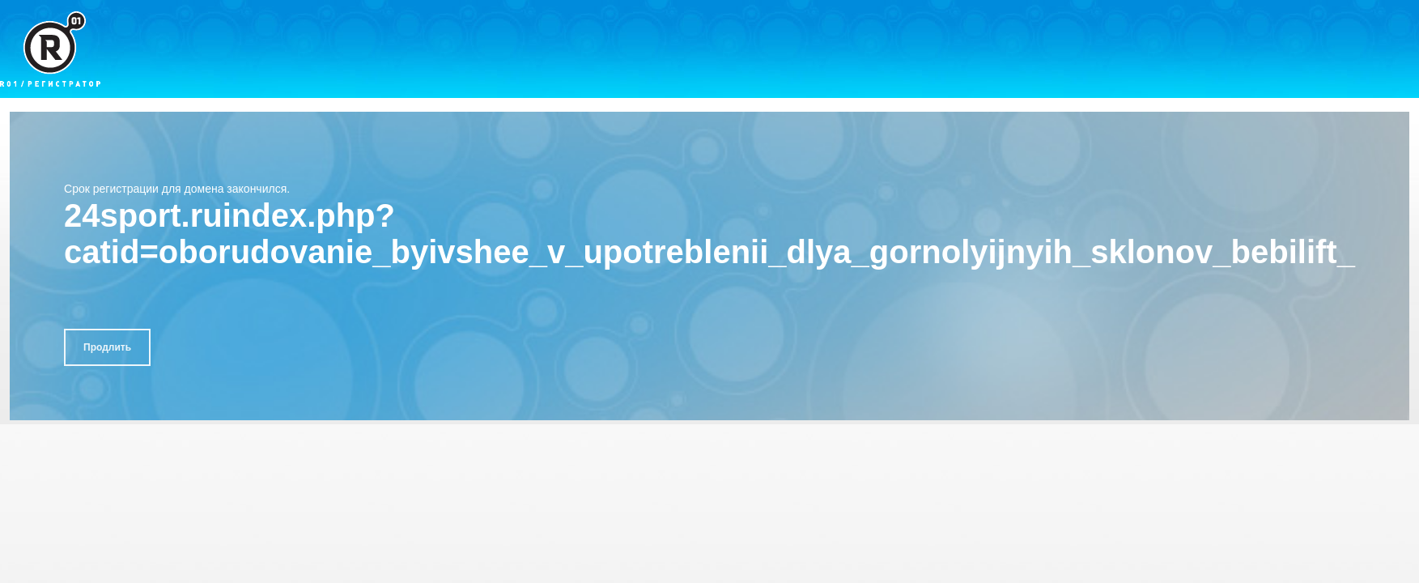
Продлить (107, 347)
